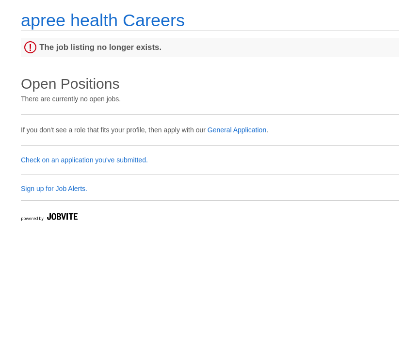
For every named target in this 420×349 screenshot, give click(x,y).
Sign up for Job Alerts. (54, 188)
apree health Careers (103, 20)
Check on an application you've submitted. (84, 160)
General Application (237, 130)
